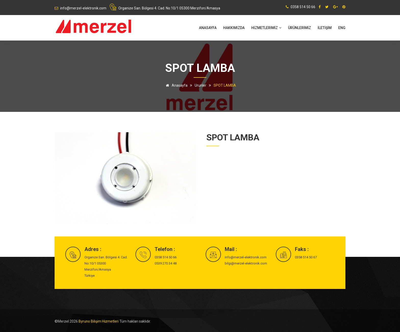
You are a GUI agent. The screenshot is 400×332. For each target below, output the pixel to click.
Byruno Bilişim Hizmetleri (99, 321)
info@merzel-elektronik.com (246, 257)
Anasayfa (208, 28)
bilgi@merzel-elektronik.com (246, 263)
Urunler (200, 85)
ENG (341, 28)
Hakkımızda (234, 28)
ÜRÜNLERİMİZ (299, 28)
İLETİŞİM (325, 28)
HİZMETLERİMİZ (266, 28)
